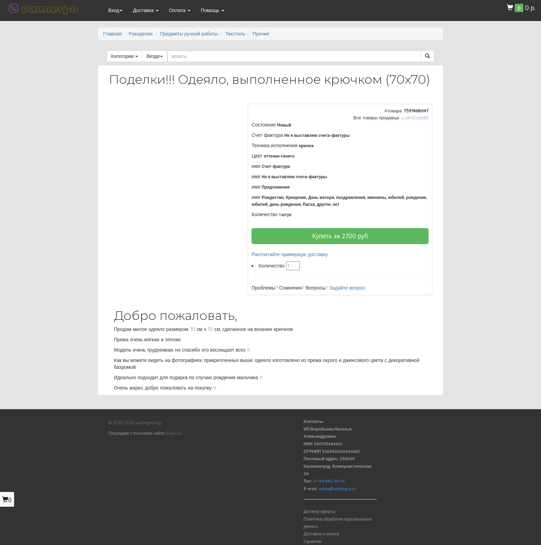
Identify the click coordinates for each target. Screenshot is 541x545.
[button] (226, 109)
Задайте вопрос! (347, 288)
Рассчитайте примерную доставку (290, 254)
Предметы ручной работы (189, 34)
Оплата (179, 10)
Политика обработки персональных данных (338, 522)
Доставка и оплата (321, 533)
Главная (112, 34)
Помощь (212, 10)
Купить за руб (340, 236)
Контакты (313, 421)
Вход (115, 10)
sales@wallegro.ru (337, 488)
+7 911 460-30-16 (329, 481)
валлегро (50, 8)
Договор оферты (319, 511)
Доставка (145, 10)
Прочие (261, 34)
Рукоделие (141, 34)
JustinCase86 (415, 117)
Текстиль (235, 34)
